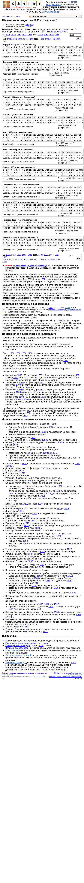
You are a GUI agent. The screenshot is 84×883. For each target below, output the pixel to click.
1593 (14, 39)
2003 (51, 308)
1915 (59, 508)
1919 (26, 523)
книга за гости (7, 675)
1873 (45, 631)
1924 (24, 463)
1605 (58, 491)
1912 (33, 437)
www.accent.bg (50, 12)
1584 (48, 580)
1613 (25, 39)
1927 (69, 549)
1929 (40, 504)
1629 (13, 34)
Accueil (10, 16)
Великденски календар (16, 648)
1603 (20, 39)
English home (59, 673)
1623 (31, 39)
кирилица (20, 673)
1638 (5, 37)
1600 (15, 377)
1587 (30, 554)
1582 (42, 279)
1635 (46, 34)
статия (67, 308)
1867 (31, 543)
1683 (5, 41)
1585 (52, 453)
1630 (19, 34)
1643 (41, 39)
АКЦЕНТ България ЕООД (61, 3)
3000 (41, 645)
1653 (47, 39)
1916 (27, 447)
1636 (51, 34)
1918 (23, 473)
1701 (35, 583)
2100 (30, 353)
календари (29, 673)
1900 (24, 353)
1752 (24, 415)
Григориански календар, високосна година (26, 643)
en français (27, 26)
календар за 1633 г (57, 31)
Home (4, 16)
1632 (30, 34)
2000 (26, 399)
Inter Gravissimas (13, 662)
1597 (56, 604)
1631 (24, 34)
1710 (11, 493)
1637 (57, 34)
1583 (9, 39)
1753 (56, 612)
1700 (12, 353)
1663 (52, 39)
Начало (18, 16)
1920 (9, 466)
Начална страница (74, 675)
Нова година (11, 650)
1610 (29, 455)
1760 (37, 567)
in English (29, 25)
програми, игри (41, 673)
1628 (8, 34)
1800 (18, 353)
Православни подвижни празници (30, 265)
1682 (42, 564)
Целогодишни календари (17, 645)
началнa (12, 673)
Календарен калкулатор (17, 655)
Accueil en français (73, 673)
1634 (40, 34)
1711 (9, 617)
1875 (21, 471)
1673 (58, 39)
